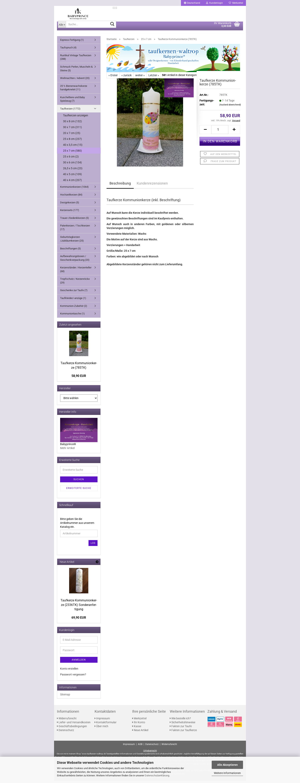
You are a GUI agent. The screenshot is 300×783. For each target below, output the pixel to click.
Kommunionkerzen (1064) (74, 189)
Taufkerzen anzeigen (75, 117)
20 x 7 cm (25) (71, 135)
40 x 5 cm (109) (72, 176)
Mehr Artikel (67, 450)
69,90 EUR (78, 620)
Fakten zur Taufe (181, 728)
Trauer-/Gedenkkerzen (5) (74, 220)
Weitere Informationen (227, 773)
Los (93, 545)
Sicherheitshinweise (182, 724)
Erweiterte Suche (78, 490)
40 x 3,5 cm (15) (72, 147)
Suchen (78, 481)
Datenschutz (65, 732)
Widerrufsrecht (67, 720)
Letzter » (153, 77)
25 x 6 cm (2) (71, 158)
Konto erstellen (69, 670)
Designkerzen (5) (69, 204)
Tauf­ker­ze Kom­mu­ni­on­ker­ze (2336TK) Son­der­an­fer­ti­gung (79, 607)
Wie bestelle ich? (180, 720)
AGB (140, 746)
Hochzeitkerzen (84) (71, 196)
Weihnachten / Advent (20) (75, 80)
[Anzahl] (220, 131)
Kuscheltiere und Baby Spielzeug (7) (72, 101)
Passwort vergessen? (73, 676)
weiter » (140, 77)
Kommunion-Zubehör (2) (73, 308)
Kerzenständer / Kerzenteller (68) (75, 271)
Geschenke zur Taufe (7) (74, 292)
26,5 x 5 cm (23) (72, 170)
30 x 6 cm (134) (72, 164)
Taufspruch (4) (68, 49)
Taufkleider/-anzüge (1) (73, 300)
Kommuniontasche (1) (72, 315)
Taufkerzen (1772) (70, 110)
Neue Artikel (140, 732)
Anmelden (79, 662)
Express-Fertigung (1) (72, 42)
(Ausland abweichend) (230, 107)
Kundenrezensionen (152, 185)
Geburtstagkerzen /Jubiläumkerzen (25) (72, 241)
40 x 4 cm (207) (72, 182)
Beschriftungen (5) (70, 250)
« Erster (113, 77)
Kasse (136, 728)
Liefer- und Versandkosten (73, 724)
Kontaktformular (106, 724)
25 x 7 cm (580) (72, 153)
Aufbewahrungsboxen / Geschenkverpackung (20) (74, 260)
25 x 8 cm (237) (72, 141)
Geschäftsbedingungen (72, 728)
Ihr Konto (138, 724)
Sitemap (65, 696)
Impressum (102, 720)
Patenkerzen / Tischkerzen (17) (75, 229)
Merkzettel (236, 3)
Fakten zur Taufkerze (183, 732)
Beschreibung (120, 185)
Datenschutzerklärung (157, 775)
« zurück (126, 77)
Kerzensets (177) (69, 212)
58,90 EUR (78, 378)
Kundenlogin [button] (214, 3)
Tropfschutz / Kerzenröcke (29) (75, 283)
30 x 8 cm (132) (72, 123)
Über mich (101, 728)
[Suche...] (62, 26)
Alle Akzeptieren (227, 764)
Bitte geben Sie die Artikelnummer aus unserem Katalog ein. (77, 525)
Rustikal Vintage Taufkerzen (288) (75, 59)
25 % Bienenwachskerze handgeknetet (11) (73, 90)
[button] (192, 3)
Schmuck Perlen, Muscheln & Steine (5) (76, 70)
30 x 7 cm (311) (72, 129)
